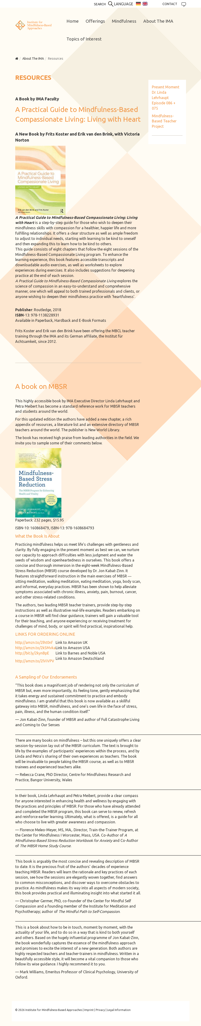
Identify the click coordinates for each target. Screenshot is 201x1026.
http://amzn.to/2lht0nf (34, 642)
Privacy (100, 1009)
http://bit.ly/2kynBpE (32, 653)
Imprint (89, 1009)
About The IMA (158, 21)
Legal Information (119, 1009)
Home (72, 21)
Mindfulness (124, 21)
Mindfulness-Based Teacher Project (164, 121)
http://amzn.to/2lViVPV (34, 661)
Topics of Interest (84, 38)
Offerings (95, 21)
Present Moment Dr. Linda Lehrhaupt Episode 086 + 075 (165, 97)
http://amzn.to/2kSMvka (35, 648)
